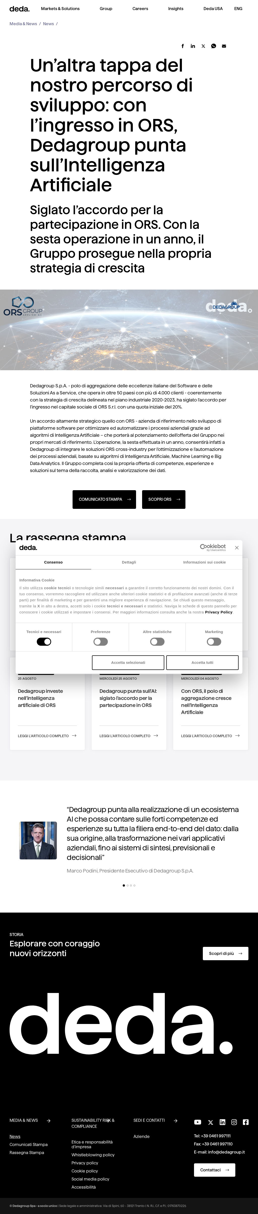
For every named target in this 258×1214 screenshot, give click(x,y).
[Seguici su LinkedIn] (222, 1122)
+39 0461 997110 (217, 1144)
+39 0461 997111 (216, 1136)
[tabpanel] (129, 841)
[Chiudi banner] (237, 547)
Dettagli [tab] (129, 562)
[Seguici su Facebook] (245, 1122)
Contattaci (214, 1170)
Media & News (23, 24)
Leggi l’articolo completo (47, 736)
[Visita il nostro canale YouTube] (197, 1122)
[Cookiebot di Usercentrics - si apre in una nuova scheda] (204, 547)
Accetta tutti (202, 662)
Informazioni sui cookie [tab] (204, 562)
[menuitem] (60, 13)
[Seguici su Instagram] (234, 1122)
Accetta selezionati (128, 662)
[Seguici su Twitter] (210, 1121)
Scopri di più (225, 953)
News (48, 24)
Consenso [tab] (53, 562)
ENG (238, 9)
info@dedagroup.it (226, 1152)
